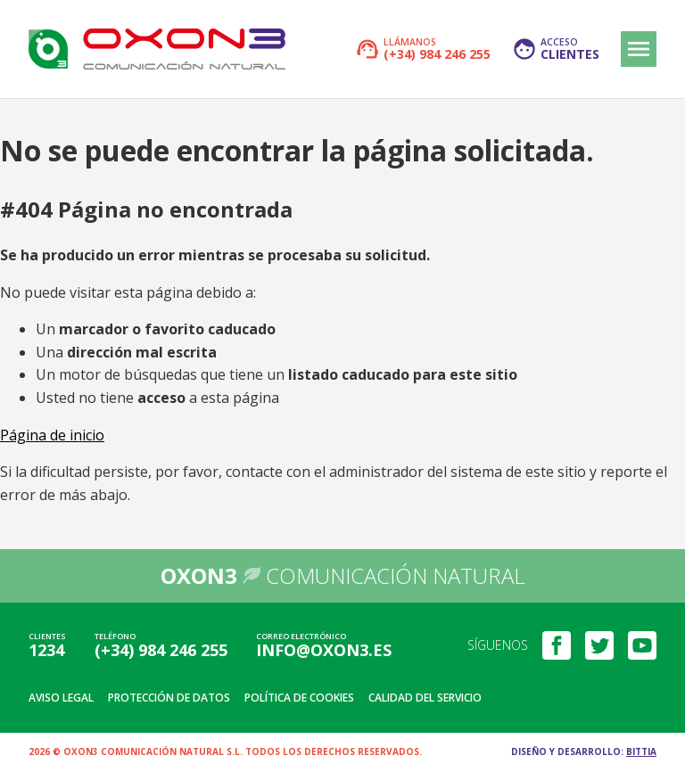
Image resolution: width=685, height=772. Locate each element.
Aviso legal (61, 697)
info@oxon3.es (324, 650)
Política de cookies (299, 697)
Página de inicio (52, 435)
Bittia (641, 751)
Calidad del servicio (425, 697)
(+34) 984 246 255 (161, 650)
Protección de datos (169, 697)
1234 (46, 650)
